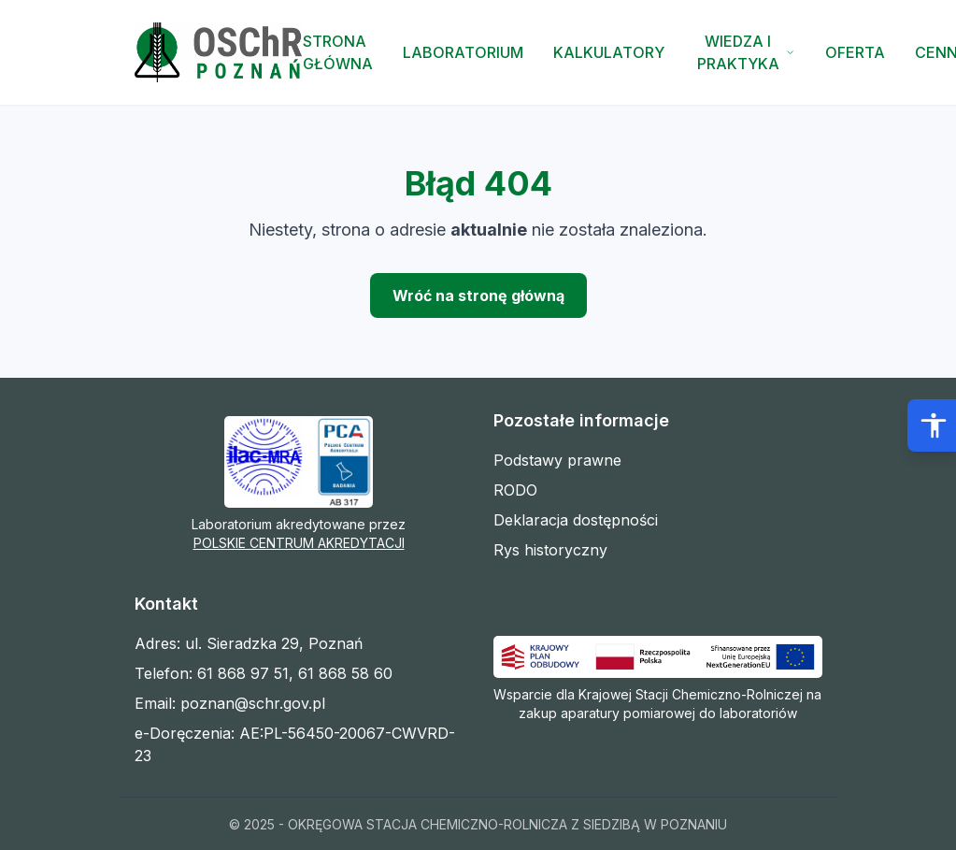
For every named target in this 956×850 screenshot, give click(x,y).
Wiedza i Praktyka (746, 52)
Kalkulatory (608, 52)
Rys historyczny (550, 549)
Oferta (855, 52)
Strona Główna (338, 52)
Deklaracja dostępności (575, 520)
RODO (515, 490)
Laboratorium (463, 52)
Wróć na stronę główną (478, 295)
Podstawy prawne (557, 460)
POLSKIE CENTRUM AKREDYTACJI (299, 543)
